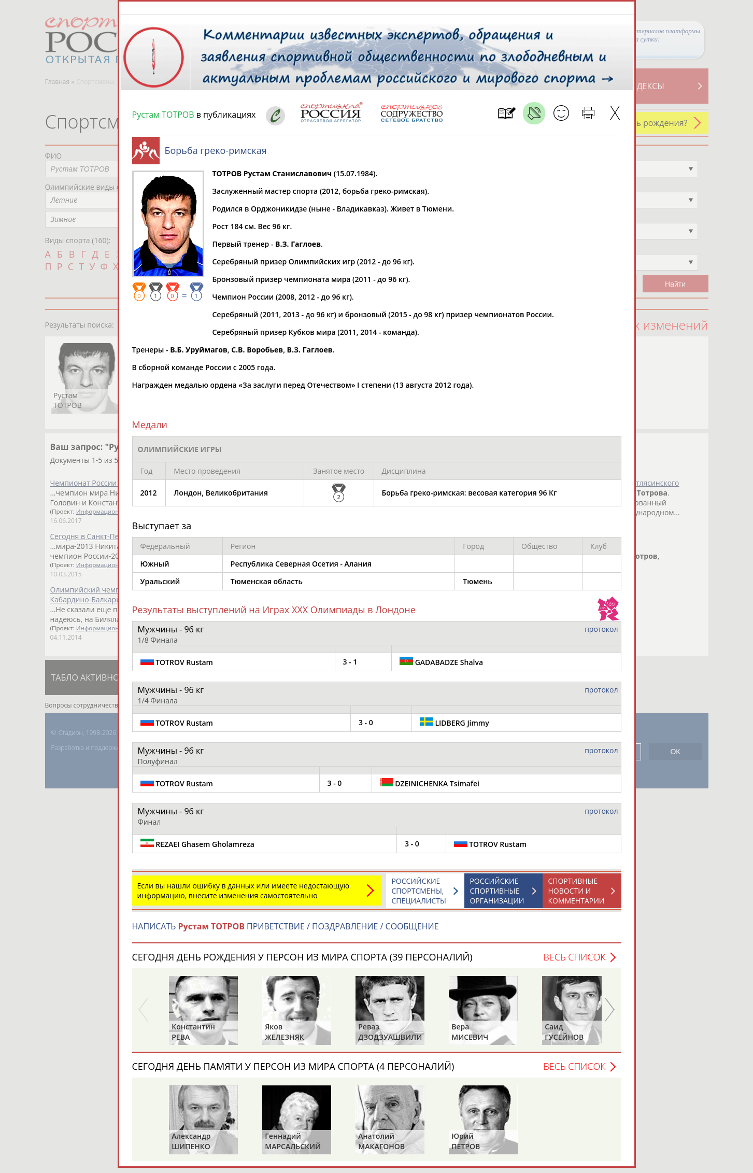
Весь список (574, 962)
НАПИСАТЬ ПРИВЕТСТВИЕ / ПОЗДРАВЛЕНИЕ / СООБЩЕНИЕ (285, 931)
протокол (601, 634)
